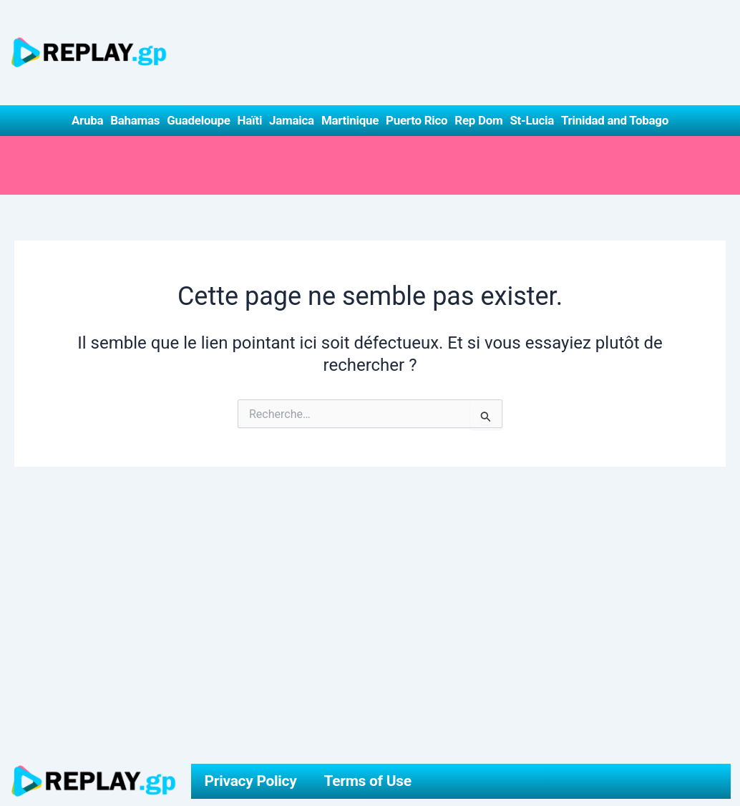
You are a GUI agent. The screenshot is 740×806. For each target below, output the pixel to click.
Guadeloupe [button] (198, 120)
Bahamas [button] (135, 120)
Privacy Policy (251, 781)
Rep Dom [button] (478, 120)
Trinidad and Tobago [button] (614, 120)
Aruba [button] (87, 120)
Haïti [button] (250, 120)
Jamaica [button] (291, 120)
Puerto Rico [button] (416, 120)
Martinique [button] (350, 120)
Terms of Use (368, 781)
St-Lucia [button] (532, 120)
